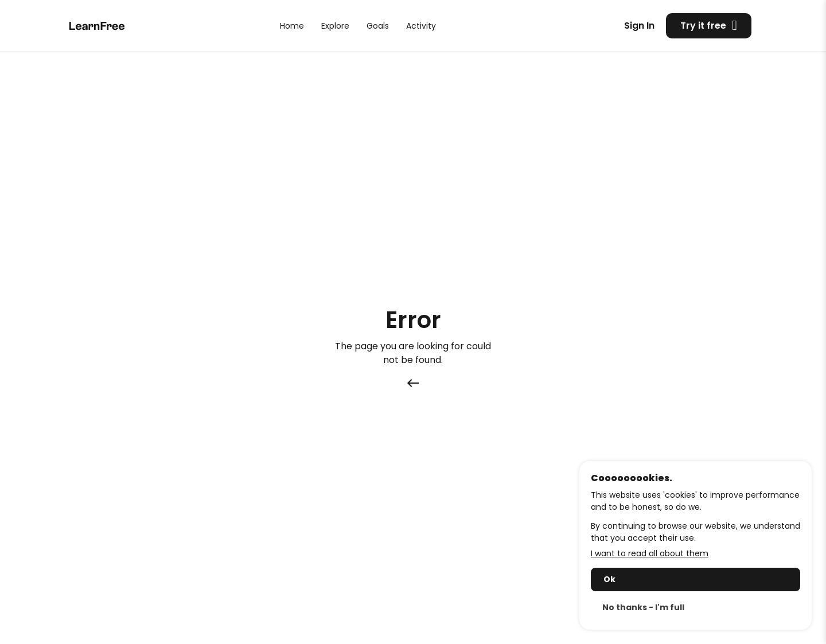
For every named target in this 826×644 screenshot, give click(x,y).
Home (292, 26)
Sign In (639, 25)
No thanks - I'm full (643, 607)
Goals (378, 26)
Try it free (708, 25)
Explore (335, 26)
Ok (609, 579)
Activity (421, 26)
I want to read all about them (649, 553)
